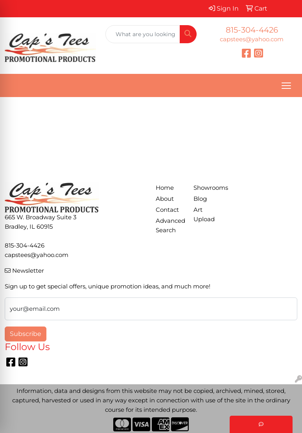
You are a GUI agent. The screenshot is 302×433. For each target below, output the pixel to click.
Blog (200, 198)
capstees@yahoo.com (252, 39)
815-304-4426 (252, 30)
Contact (167, 209)
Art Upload (204, 214)
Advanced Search (170, 225)
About (165, 198)
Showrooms (207, 187)
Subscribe (25, 334)
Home (165, 187)
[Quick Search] (142, 34)
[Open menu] (286, 86)
